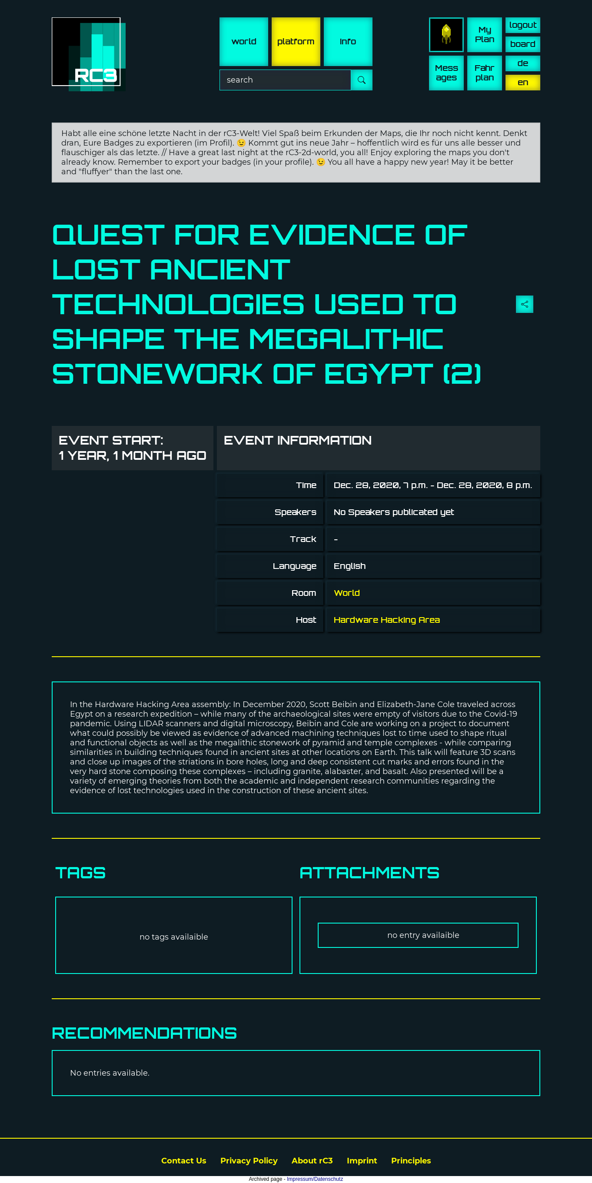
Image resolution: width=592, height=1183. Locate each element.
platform (296, 41)
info (348, 41)
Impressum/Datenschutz (315, 1179)
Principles (411, 1161)
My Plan (485, 34)
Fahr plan (485, 72)
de (523, 63)
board (522, 44)
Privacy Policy (249, 1161)
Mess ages (446, 72)
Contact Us (183, 1161)
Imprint (362, 1161)
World (347, 593)
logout (523, 25)
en (523, 82)
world (243, 41)
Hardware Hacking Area (387, 620)
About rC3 (312, 1161)
